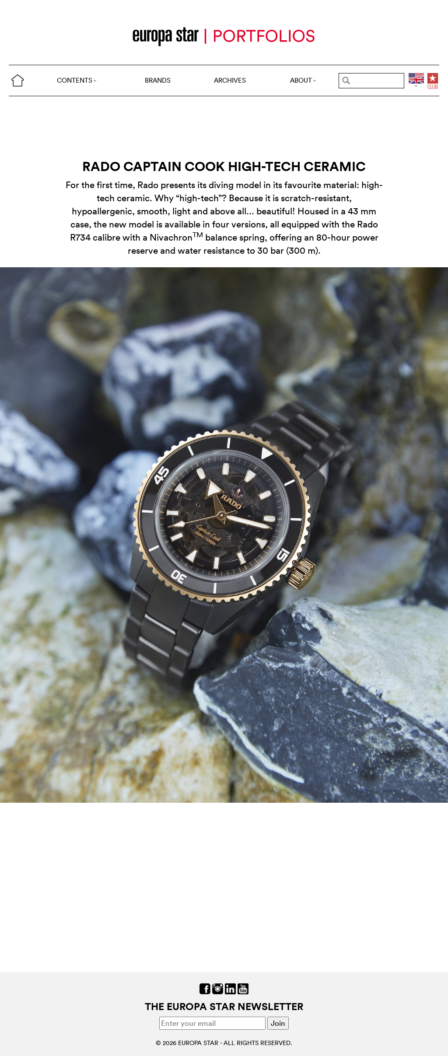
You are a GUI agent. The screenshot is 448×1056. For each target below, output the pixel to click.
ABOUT (303, 80)
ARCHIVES (230, 80)
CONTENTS (77, 80)
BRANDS (158, 80)
